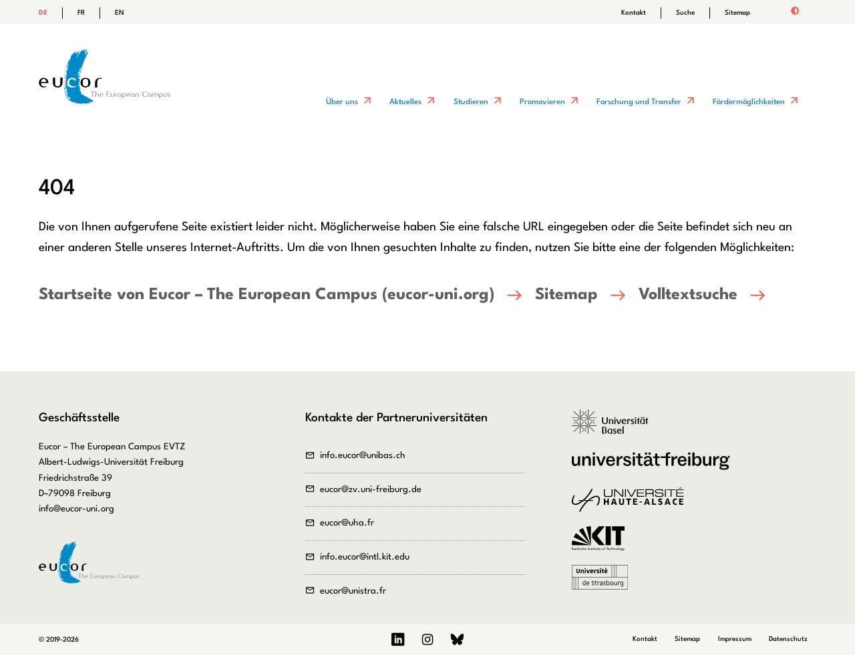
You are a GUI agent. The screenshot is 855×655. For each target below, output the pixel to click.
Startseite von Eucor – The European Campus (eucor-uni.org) (266, 295)
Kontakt (633, 12)
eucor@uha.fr (347, 523)
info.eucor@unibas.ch (362, 455)
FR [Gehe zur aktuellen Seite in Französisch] (81, 12)
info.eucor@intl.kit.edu (364, 557)
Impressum (734, 639)
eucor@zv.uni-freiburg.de (370, 489)
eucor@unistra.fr (353, 591)
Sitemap (737, 12)
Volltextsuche (688, 295)
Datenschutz (788, 639)
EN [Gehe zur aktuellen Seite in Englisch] (119, 12)
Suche (685, 12)
